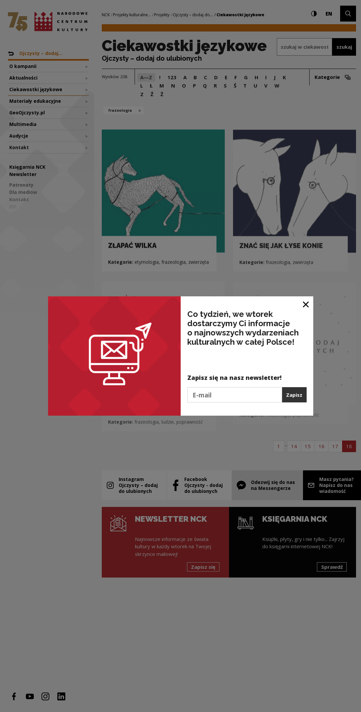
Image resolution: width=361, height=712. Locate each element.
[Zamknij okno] (306, 303)
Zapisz (294, 394)
